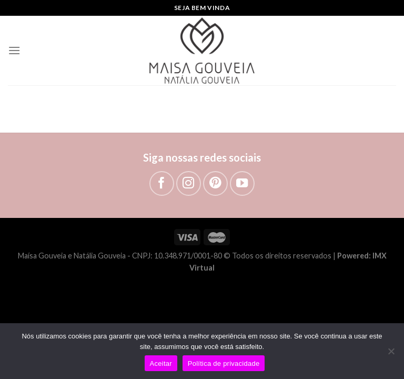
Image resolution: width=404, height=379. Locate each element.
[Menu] (14, 50)
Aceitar (161, 363)
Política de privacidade (224, 363)
